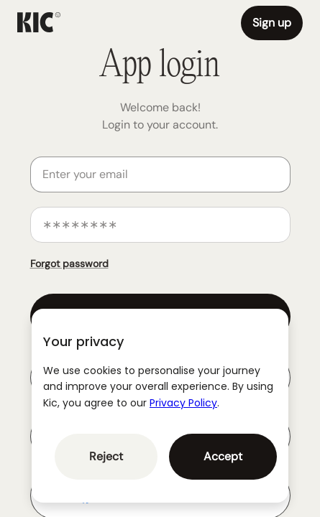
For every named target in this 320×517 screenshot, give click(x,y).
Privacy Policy (183, 403)
